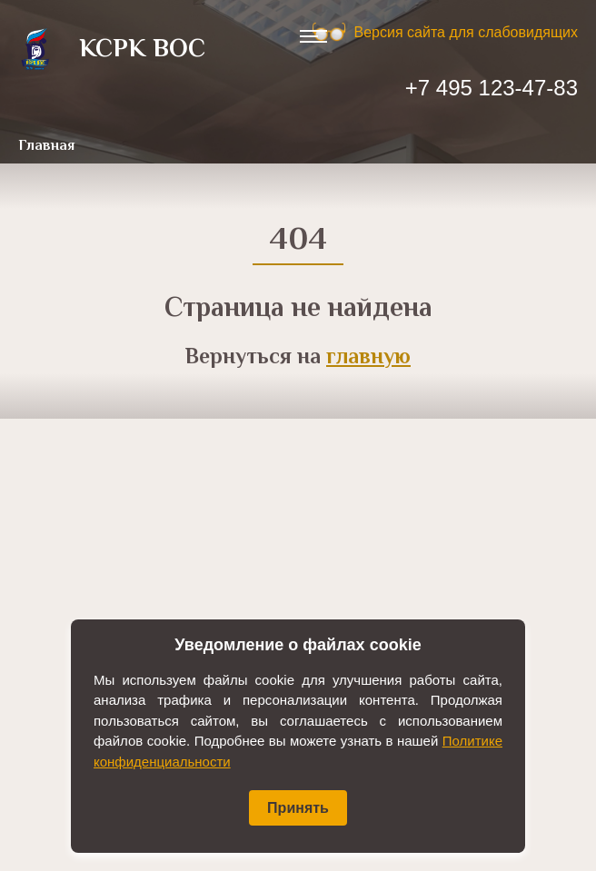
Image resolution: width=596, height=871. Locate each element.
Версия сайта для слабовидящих (466, 32)
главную (368, 358)
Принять (298, 808)
